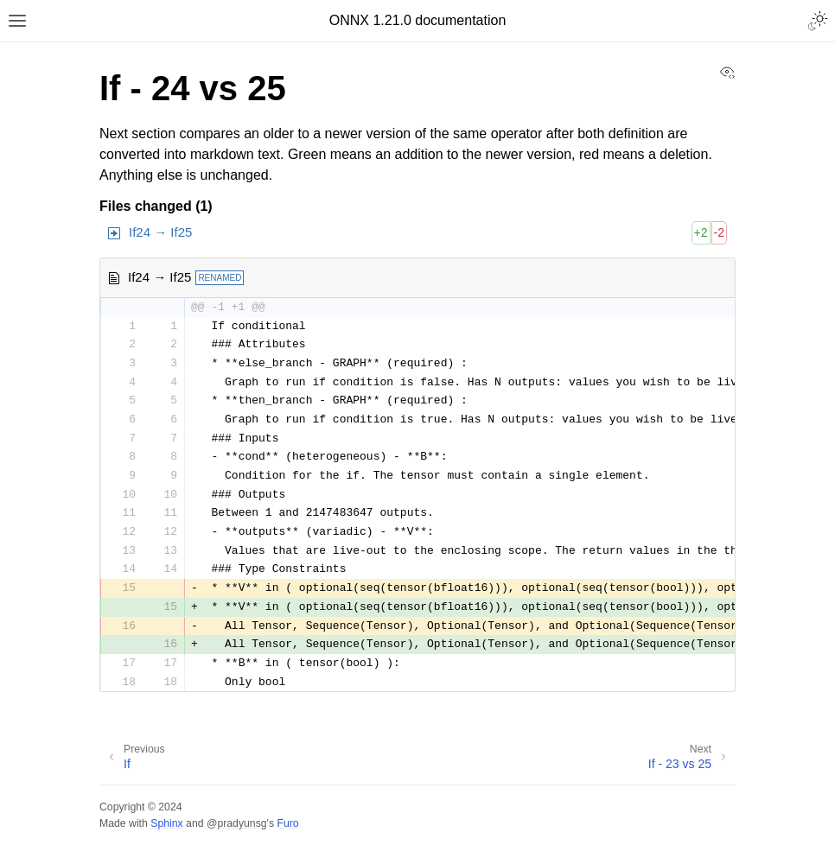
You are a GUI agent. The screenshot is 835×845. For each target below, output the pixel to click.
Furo (287, 823)
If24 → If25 (160, 232)
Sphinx (166, 823)
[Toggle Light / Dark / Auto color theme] (817, 20)
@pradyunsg (237, 823)
